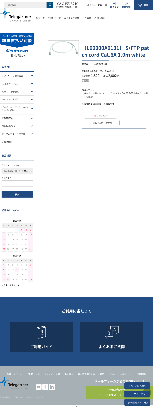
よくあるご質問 (71, 17)
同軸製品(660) (8, 126)
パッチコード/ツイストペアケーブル (101, 93)
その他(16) (7, 141)
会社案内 (86, 17)
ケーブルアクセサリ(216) (14, 134)
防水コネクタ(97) (10, 99)
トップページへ (137, 394)
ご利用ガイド (54, 17)
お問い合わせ (100, 17)
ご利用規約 (140, 374)
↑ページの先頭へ (137, 385)
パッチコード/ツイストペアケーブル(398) (15, 109)
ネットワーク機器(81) (12, 75)
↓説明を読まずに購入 (137, 402)
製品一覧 (40, 17)
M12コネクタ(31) (10, 83)
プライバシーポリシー (120, 374)
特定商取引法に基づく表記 (91, 374)
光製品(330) (7, 118)
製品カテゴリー (14, 374)
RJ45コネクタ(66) (10, 91)
